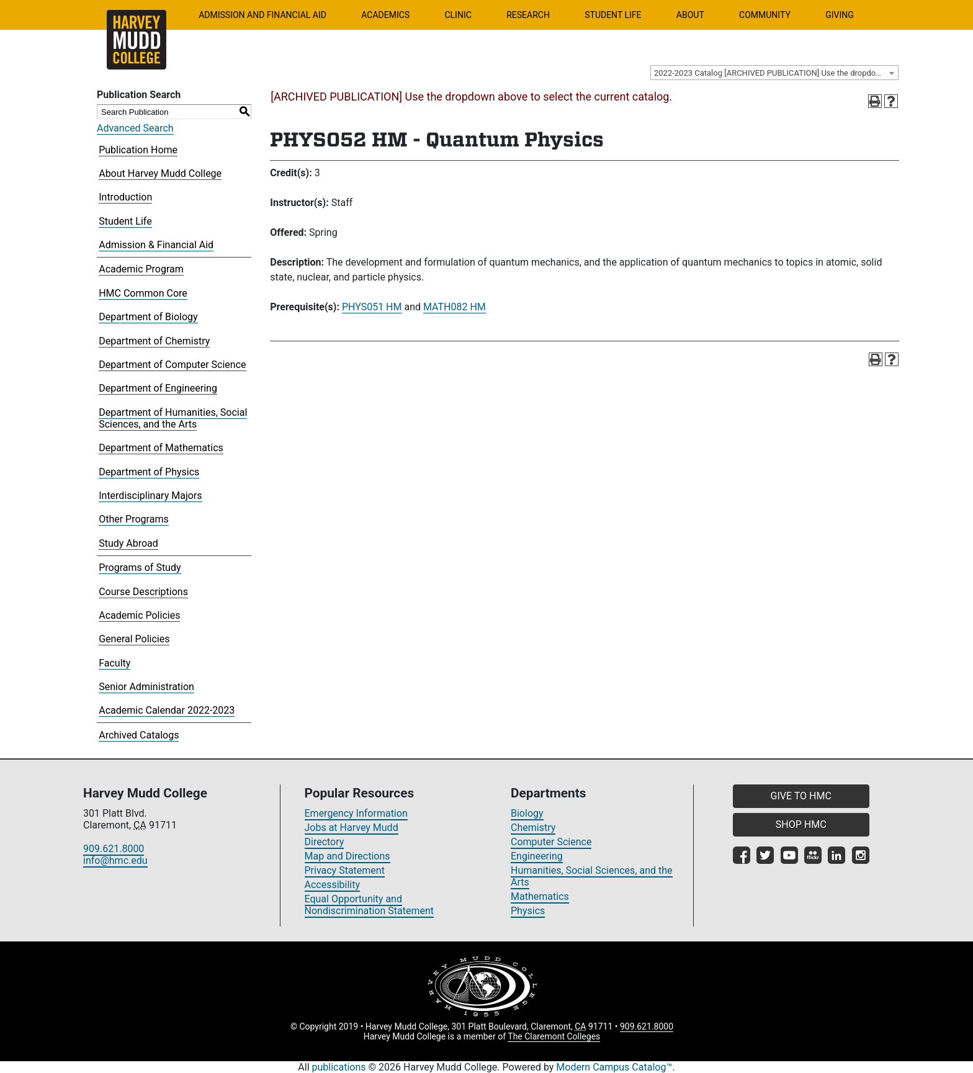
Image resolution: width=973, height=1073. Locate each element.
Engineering (537, 856)
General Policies (134, 639)
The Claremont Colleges (554, 1036)
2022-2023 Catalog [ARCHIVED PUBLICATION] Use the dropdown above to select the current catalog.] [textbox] (776, 73)
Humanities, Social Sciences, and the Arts (592, 876)
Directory (324, 842)
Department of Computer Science (172, 364)
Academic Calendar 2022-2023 (167, 710)
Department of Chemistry (154, 341)
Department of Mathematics (161, 448)
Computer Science (551, 842)
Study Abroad (128, 543)
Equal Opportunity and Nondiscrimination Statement (369, 905)
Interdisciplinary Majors (150, 495)
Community (765, 15)
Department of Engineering (158, 388)
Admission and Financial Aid (262, 15)
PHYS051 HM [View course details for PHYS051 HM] (372, 307)
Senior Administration (146, 687)
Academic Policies (139, 615)
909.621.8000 (113, 849)
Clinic (457, 15)
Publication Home (138, 150)
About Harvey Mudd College (160, 173)
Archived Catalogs (139, 735)
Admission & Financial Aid (156, 245)
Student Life (613, 15)
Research (528, 15)
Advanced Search (135, 128)
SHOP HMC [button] (801, 824)
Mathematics (540, 896)
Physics (528, 911)
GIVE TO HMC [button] (801, 796)
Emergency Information (356, 813)
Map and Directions (347, 856)
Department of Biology (148, 317)
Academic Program (141, 269)
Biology (527, 813)
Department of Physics (149, 472)
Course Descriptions (143, 592)
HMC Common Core (143, 293)
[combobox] (774, 72)
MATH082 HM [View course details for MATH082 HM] (454, 307)
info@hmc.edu (115, 860)
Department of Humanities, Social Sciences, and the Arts (173, 418)
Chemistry (533, 827)
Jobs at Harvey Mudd (351, 827)
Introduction (125, 197)
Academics (385, 15)
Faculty (114, 663)
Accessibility (333, 885)
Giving (839, 15)
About (690, 15)
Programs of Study (140, 567)
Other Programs (134, 519)
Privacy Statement (345, 870)
